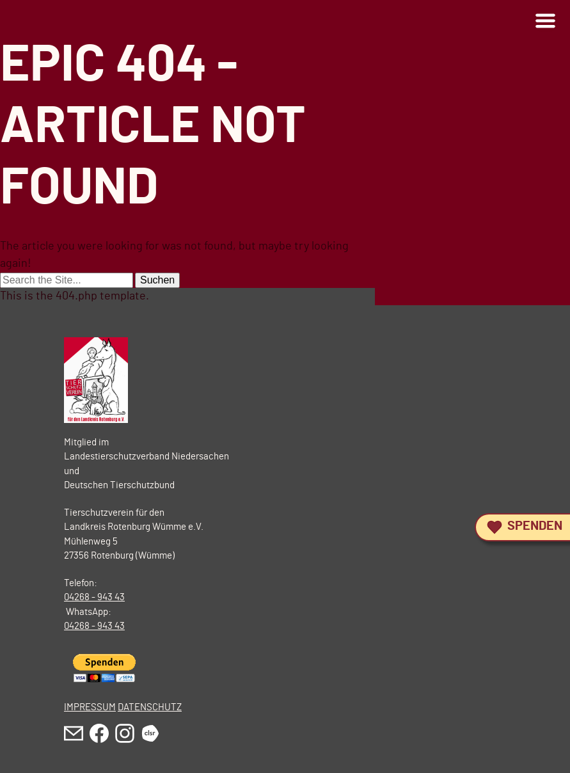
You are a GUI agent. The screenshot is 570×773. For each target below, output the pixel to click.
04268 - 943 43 (94, 597)
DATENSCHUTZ (150, 707)
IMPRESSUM (90, 707)
